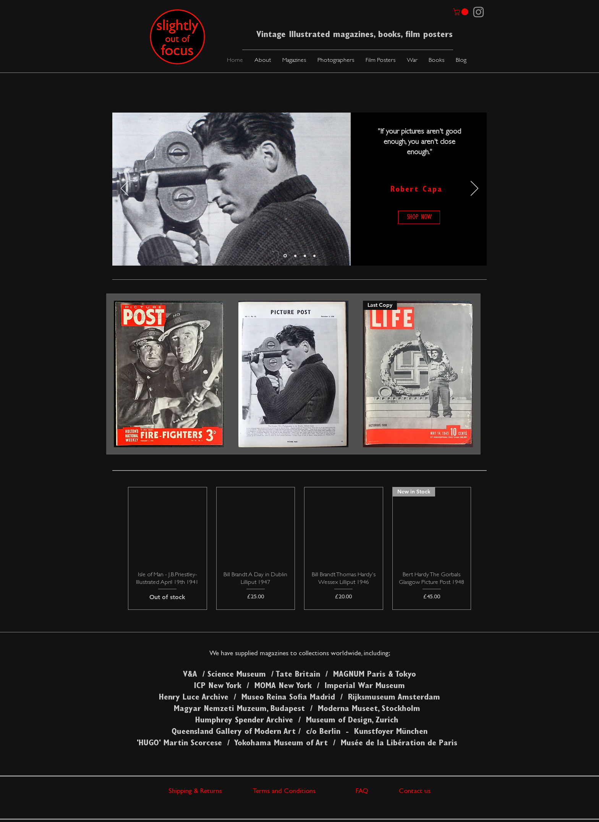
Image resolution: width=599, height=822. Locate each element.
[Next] (474, 189)
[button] (294, 61)
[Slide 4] (305, 256)
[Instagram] (478, 12)
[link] (461, 11)
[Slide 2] (295, 256)
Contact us (415, 791)
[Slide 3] (314, 256)
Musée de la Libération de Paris (399, 744)
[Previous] (124, 189)
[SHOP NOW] (419, 217)
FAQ (377, 791)
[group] (299, 548)
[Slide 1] (285, 256)
